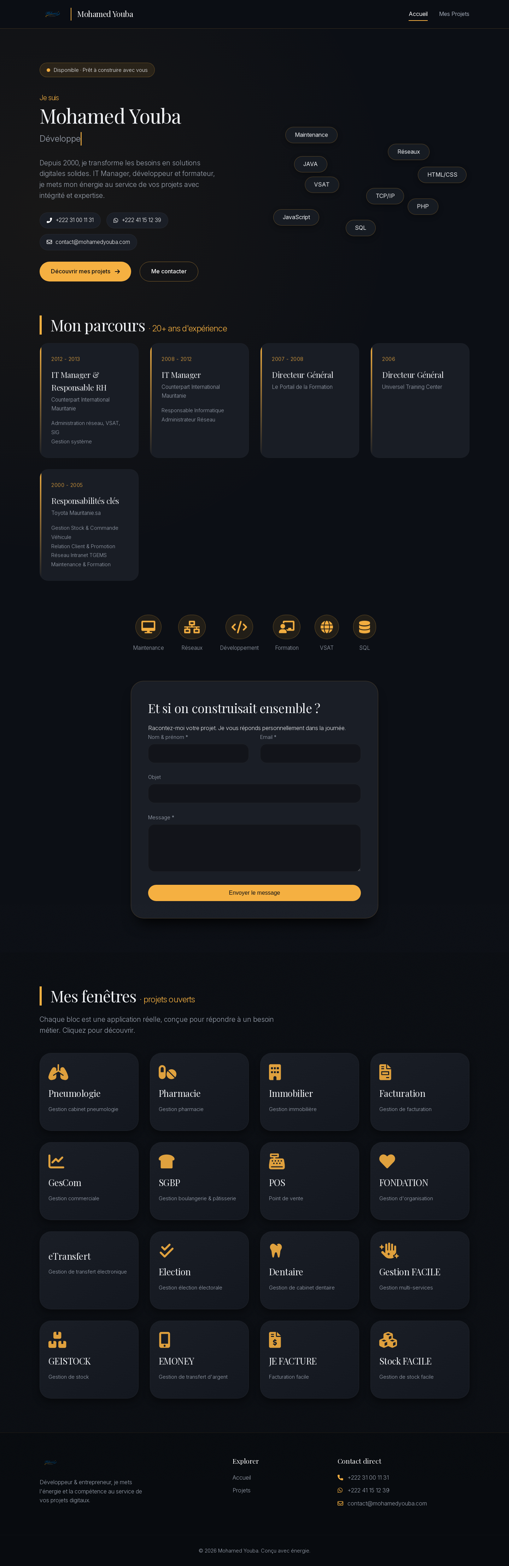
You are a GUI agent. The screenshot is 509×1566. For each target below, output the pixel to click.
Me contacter (169, 271)
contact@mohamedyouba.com (88, 242)
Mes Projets (454, 13)
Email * (268, 737)
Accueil (418, 13)
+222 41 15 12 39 (137, 220)
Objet (154, 777)
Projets (242, 1490)
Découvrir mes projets (85, 271)
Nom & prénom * (168, 737)
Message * (161, 817)
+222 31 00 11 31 (70, 220)
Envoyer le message (254, 893)
